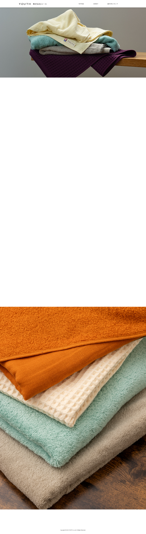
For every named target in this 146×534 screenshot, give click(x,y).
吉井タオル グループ (112, 4)
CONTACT (95, 4)
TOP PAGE (81, 4)
